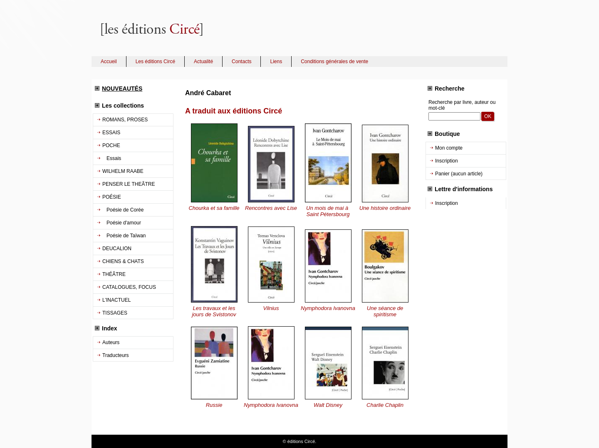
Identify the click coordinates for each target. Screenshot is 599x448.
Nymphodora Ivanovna (328, 308)
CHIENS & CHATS (123, 261)
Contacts (241, 61)
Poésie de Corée (123, 210)
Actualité (203, 61)
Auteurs (110, 342)
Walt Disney (328, 405)
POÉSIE (111, 197)
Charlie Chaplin (384, 405)
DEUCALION (116, 248)
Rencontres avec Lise (271, 208)
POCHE (111, 145)
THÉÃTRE (114, 274)
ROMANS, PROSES (125, 120)
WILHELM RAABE (123, 171)
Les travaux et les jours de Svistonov (214, 311)
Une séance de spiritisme (385, 311)
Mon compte (449, 148)
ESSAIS (111, 132)
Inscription (446, 161)
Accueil (109, 61)
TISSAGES (114, 313)
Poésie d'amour (121, 223)
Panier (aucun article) (459, 174)
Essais (111, 158)
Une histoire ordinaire (385, 208)
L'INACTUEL (116, 300)
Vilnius (271, 308)
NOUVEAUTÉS (122, 88)
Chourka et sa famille (213, 208)
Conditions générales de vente (334, 61)
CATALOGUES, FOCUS (129, 287)
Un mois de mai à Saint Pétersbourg (328, 211)
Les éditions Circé (155, 61)
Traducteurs (115, 355)
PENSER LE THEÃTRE (128, 184)
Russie (214, 405)
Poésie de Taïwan (124, 236)
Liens (276, 61)
